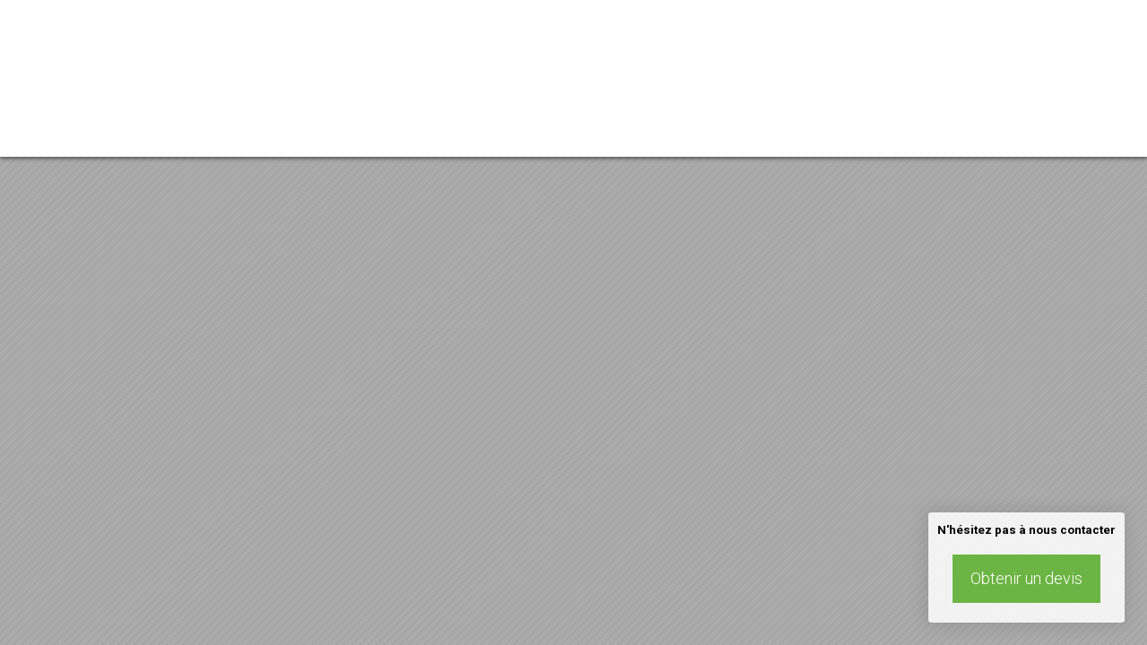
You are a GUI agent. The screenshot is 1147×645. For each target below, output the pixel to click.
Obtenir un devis (1026, 578)
